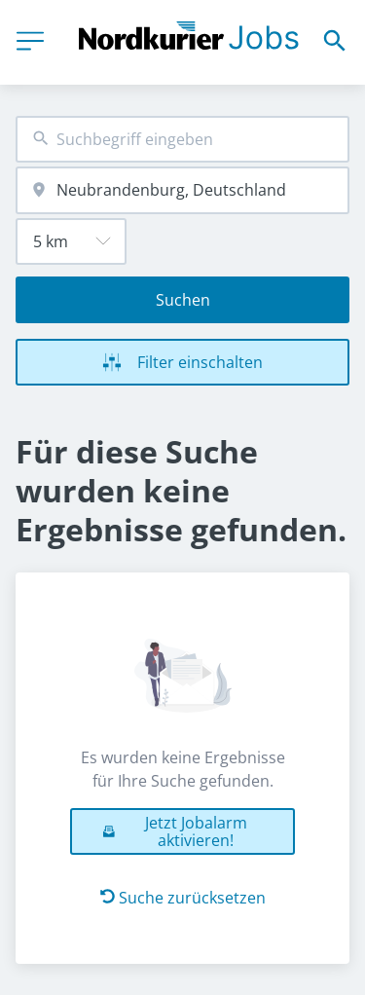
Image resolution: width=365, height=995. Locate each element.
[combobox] (182, 140)
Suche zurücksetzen (183, 897)
